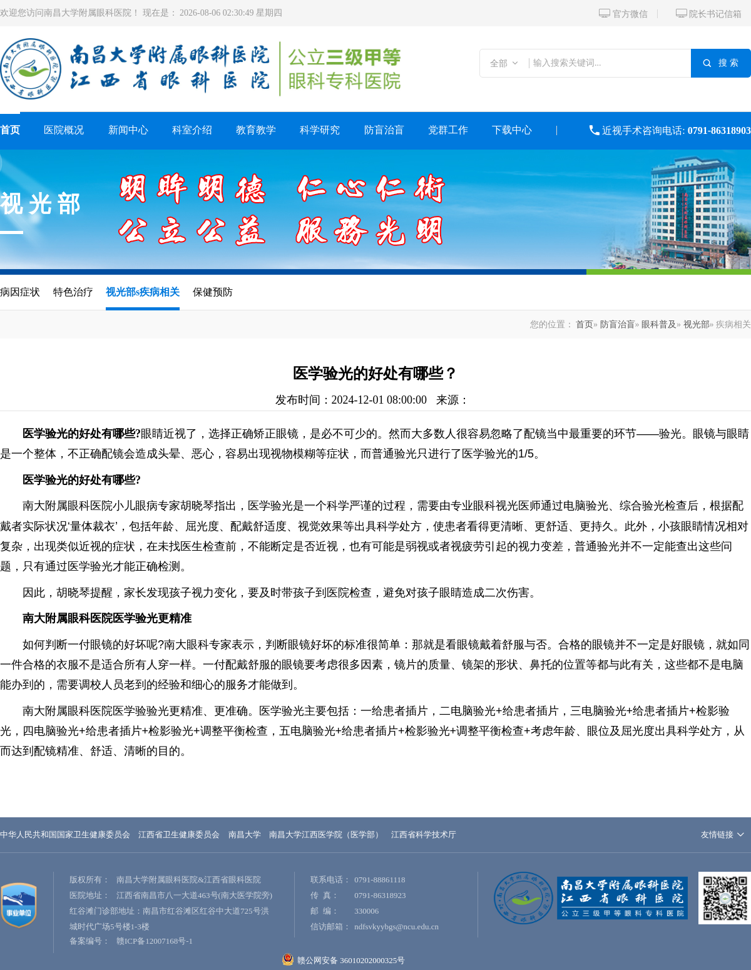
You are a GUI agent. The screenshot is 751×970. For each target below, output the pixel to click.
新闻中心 (128, 130)
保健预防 (213, 292)
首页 (10, 130)
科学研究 (320, 130)
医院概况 (64, 130)
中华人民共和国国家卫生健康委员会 (65, 834)
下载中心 (512, 130)
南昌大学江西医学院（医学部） (326, 834)
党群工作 (448, 130)
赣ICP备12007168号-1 (154, 941)
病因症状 (20, 292)
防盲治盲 (384, 130)
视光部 (43, 204)
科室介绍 (192, 130)
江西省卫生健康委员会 (179, 834)
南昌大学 (244, 834)
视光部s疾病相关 (143, 292)
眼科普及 (659, 324)
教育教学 (256, 130)
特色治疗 (73, 292)
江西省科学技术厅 (423, 834)
